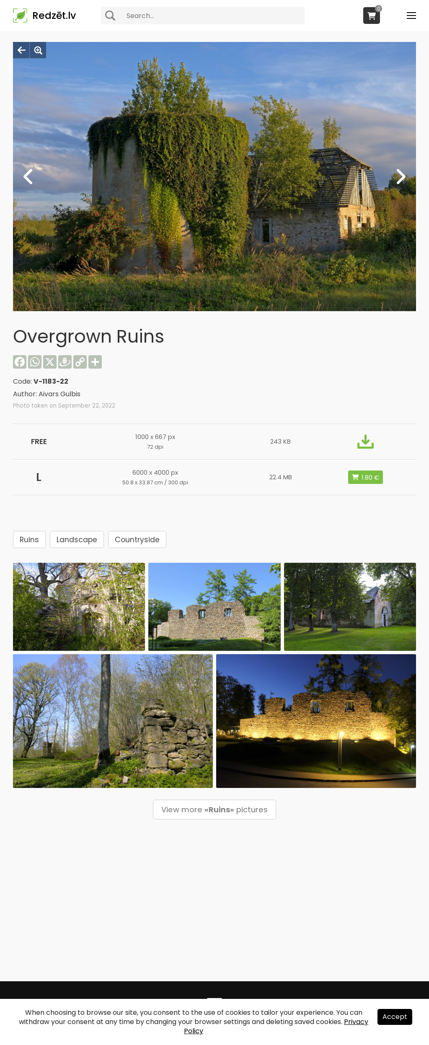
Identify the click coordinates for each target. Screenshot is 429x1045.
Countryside (137, 540)
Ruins (29, 540)
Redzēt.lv (54, 15)
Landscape (77, 540)
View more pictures (214, 809)
